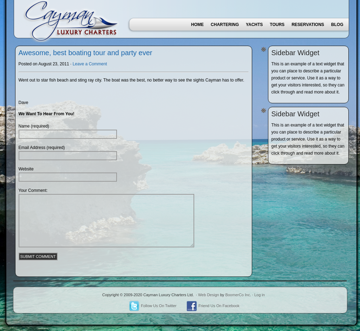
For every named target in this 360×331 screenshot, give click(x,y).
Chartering (225, 24)
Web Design (208, 295)
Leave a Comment (90, 63)
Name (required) (34, 126)
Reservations (308, 24)
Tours (277, 24)
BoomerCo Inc (237, 295)
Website (26, 169)
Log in (259, 295)
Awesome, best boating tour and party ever (85, 53)
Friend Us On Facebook (213, 306)
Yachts (254, 24)
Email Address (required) (42, 147)
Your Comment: (33, 190)
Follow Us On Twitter (152, 306)
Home (197, 24)
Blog (337, 24)
